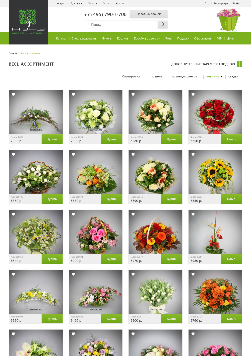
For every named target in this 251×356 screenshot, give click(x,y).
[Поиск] (127, 24)
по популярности (184, 76)
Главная (13, 53)
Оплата (92, 3)
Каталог (61, 38)
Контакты (121, 3)
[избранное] (13, 94)
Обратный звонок (150, 14)
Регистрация (221, 3)
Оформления (203, 38)
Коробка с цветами (147, 38)
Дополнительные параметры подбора (203, 64)
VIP (219, 38)
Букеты (107, 38)
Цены (230, 38)
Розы (168, 38)
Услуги (61, 3)
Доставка (76, 3)
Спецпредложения (84, 38)
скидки (233, 76)
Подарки (183, 38)
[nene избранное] (210, 3)
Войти (236, 3)
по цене (156, 76)
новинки (212, 76)
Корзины (123, 38)
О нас (106, 3)
